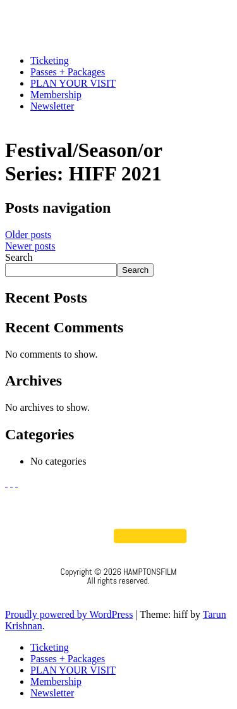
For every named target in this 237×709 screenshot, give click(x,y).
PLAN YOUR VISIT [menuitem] (73, 670)
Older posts (28, 234)
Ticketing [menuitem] (49, 647)
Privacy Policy (118, 598)
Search (19, 257)
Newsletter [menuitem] (52, 692)
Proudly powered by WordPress (69, 614)
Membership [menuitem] (56, 681)
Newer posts (30, 246)
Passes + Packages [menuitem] (67, 658)
